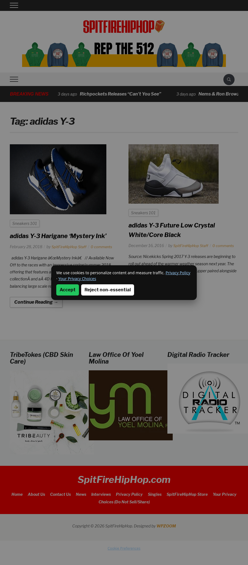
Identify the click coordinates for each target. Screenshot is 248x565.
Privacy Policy (178, 272)
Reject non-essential (108, 289)
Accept (68, 289)
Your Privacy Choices (77, 278)
